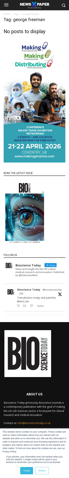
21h (21, 293)
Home (7, 14)
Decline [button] (42, 470)
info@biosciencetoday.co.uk (34, 423)
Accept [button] (26, 470)
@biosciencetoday (52, 289)
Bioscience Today (28, 289)
